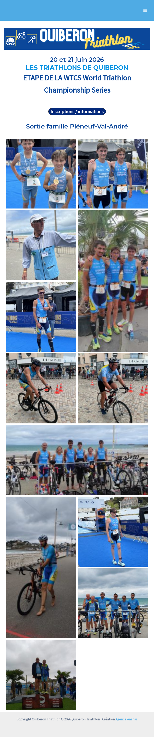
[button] (77, 111)
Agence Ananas (126, 719)
